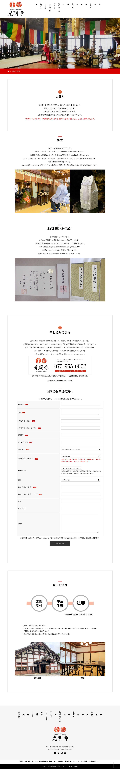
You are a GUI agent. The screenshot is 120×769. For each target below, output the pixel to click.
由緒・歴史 (100, 10)
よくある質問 (50, 6)
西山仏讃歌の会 (42, 711)
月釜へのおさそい (59, 7)
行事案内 (95, 10)
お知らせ (91, 5)
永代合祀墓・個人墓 (68, 10)
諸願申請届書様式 (36, 10)
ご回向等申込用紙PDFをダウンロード (60, 381)
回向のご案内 (72, 4)
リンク (33, 713)
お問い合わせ (45, 6)
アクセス (54, 6)
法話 (63, 10)
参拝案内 (86, 10)
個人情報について (41, 6)
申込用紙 (68, 628)
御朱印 (77, 10)
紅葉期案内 (82, 10)
